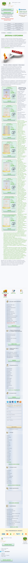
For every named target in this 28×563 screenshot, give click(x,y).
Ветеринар (9, 381)
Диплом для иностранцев (12, 316)
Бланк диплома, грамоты (12, 352)
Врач (8, 386)
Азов (8, 438)
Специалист (9, 306)
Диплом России (10, 509)
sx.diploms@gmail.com (23, 13)
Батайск (8, 458)
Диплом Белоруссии (11, 510)
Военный (8, 383)
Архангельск (9, 448)
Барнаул (8, 456)
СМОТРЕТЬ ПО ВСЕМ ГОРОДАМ (14, 464)
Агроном (8, 371)
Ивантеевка (9, 483)
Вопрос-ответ (18, 27)
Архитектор (9, 372)
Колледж (8, 341)
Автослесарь (9, 370)
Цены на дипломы (18, 23)
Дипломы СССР (10, 314)
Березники (9, 462)
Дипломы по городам (5, 555)
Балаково (9, 453)
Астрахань (9, 451)
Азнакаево (9, 437)
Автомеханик (9, 368)
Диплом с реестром (11, 313)
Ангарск (8, 442)
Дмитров (8, 474)
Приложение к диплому (12, 321)
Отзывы (8, 29)
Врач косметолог (10, 388)
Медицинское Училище (11, 338)
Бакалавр (9, 309)
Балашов (8, 455)
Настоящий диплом (11, 523)
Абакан (8, 435)
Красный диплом (10, 311)
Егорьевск (9, 480)
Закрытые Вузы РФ (11, 322)
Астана (8, 449)
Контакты (18, 29)
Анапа (8, 441)
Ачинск (8, 452)
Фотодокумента (14, 98)
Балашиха (9, 470)
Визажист (9, 382)
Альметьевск (9, 440)
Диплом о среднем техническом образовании (13, 514)
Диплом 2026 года (10, 304)
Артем (8, 446)
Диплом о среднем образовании (13, 522)
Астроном (9, 374)
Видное (8, 472)
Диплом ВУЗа (9, 512)
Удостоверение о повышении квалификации (13, 357)
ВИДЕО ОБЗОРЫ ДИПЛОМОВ (14, 502)
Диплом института (10, 525)
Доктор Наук (9, 318)
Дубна (8, 479)
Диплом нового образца (12, 520)
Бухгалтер (9, 379)
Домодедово (9, 477)
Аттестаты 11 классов (11, 334)
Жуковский (9, 481)
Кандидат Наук (10, 320)
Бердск (8, 460)
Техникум (9, 339)
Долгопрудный (10, 476)
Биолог (8, 377)
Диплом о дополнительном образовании (12, 519)
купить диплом (7, 47)
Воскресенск (9, 473)
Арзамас (8, 444)
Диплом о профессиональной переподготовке (13, 516)
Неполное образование (11, 317)
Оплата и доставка (18, 25)
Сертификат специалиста (12, 353)
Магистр (8, 310)
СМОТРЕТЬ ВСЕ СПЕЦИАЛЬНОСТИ (14, 390)
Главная (9, 23)
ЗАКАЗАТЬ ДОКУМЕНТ (7, 9)
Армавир (8, 445)
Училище (9, 336)
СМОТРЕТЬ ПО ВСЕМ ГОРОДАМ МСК (14, 485)
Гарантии (9, 27)
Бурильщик (9, 378)
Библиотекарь (10, 375)
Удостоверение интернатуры (13, 355)
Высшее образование (11, 307)
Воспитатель (9, 385)
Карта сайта (3, 556)
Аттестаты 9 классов (11, 335)
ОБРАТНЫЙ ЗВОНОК (7, 12)
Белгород (9, 459)
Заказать (9, 25)
